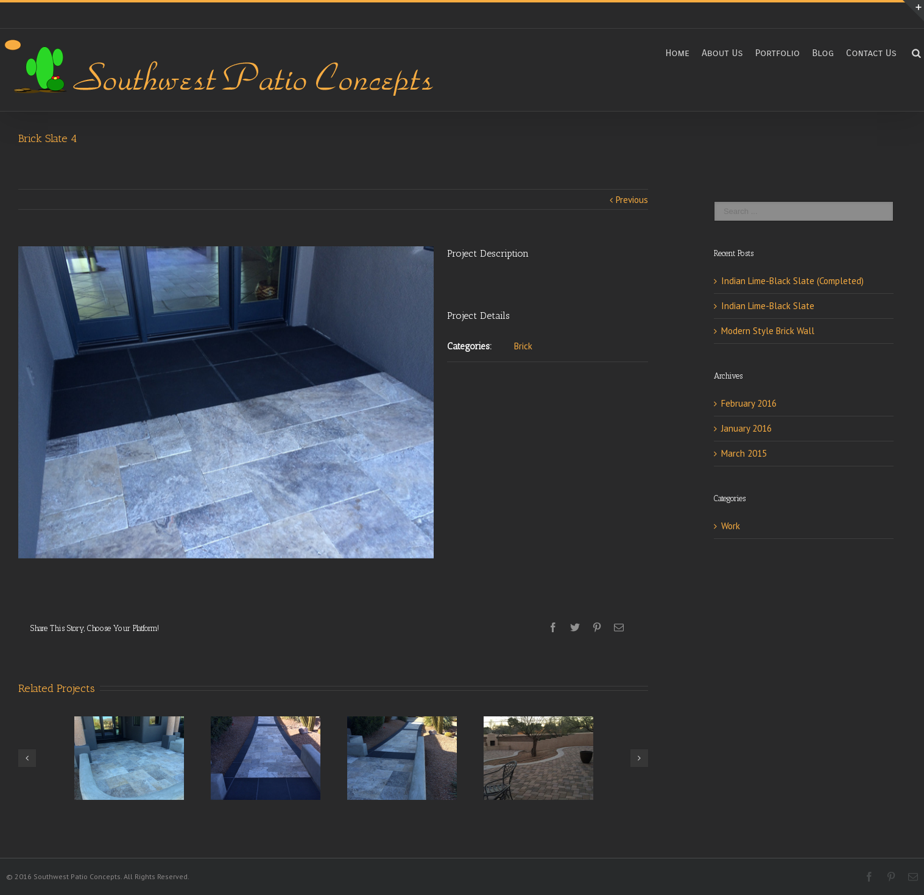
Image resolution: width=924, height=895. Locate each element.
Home (677, 53)
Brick (523, 346)
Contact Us (871, 53)
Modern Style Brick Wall (767, 331)
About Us (722, 53)
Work (730, 526)
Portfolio (777, 53)
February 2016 (749, 403)
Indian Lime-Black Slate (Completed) (792, 281)
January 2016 (746, 428)
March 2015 (744, 453)
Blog (823, 53)
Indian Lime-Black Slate (767, 306)
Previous (632, 199)
